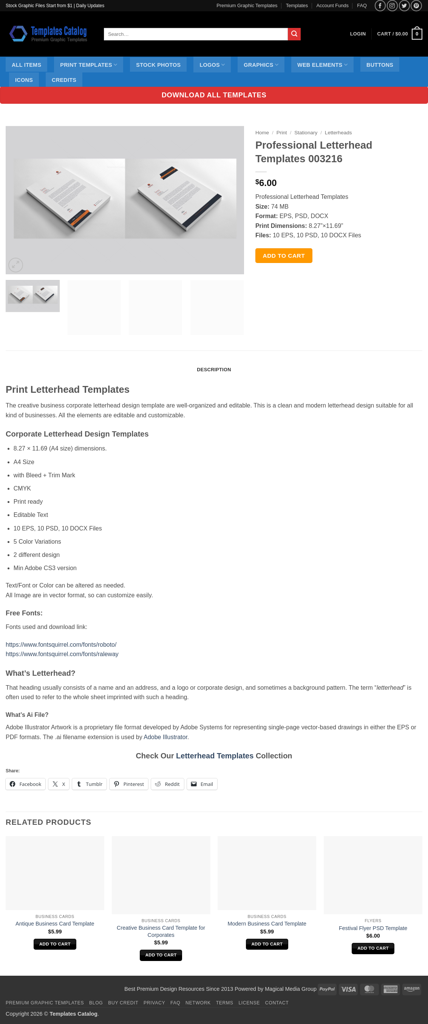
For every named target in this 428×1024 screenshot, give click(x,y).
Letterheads (338, 132)
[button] (399, 34)
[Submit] (294, 34)
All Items (26, 65)
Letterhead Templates (214, 756)
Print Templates (88, 64)
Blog (96, 1003)
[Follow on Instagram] (392, 5)
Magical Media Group (291, 989)
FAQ (362, 5)
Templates (297, 5)
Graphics (261, 64)
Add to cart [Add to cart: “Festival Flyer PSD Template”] (373, 948)
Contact (277, 1003)
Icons (24, 80)
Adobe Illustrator (165, 737)
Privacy (154, 1003)
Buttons (379, 65)
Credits (64, 80)
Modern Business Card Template (267, 924)
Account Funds (333, 5)
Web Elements (322, 64)
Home (262, 132)
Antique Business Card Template (54, 924)
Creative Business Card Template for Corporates (161, 931)
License (249, 1003)
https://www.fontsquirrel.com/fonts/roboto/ (61, 644)
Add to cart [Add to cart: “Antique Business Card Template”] (55, 944)
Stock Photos (158, 65)
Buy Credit (123, 1003)
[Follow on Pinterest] (416, 5)
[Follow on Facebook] (380, 5)
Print (282, 132)
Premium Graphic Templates (246, 5)
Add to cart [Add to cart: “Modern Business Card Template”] (267, 944)
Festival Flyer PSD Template (373, 928)
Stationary (305, 132)
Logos (212, 64)
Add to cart (284, 255)
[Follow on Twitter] (404, 5)
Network (198, 1003)
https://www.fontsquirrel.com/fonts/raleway (62, 654)
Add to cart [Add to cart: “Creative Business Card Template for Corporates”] (161, 955)
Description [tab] (214, 369)
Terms (224, 1003)
